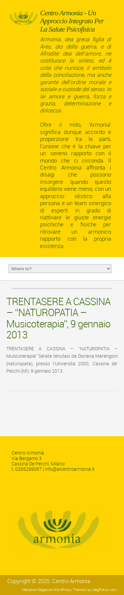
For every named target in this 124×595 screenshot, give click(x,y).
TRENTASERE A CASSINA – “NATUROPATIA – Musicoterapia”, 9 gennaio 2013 (58, 318)
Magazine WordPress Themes (61, 590)
